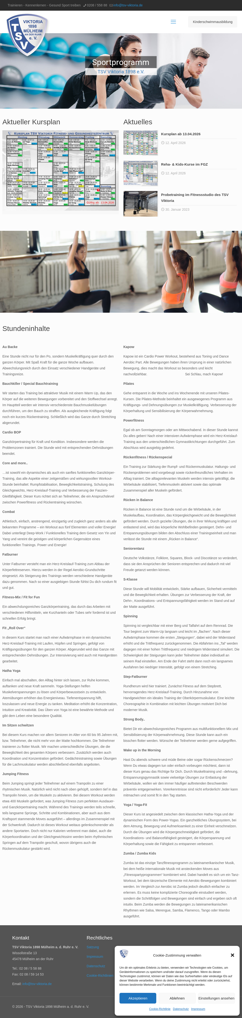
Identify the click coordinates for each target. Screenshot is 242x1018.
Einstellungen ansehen (216, 998)
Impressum (198, 1009)
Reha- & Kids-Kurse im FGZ (184, 164)
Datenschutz (181, 1009)
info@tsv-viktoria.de (37, 984)
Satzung (93, 947)
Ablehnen (177, 998)
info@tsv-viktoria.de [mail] (127, 5)
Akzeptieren (137, 998)
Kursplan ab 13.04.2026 (180, 134)
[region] (121, 71)
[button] (232, 955)
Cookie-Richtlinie (160, 1009)
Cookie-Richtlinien (100, 975)
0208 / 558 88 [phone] (97, 5)
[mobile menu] (173, 22)
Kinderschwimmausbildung (213, 22)
